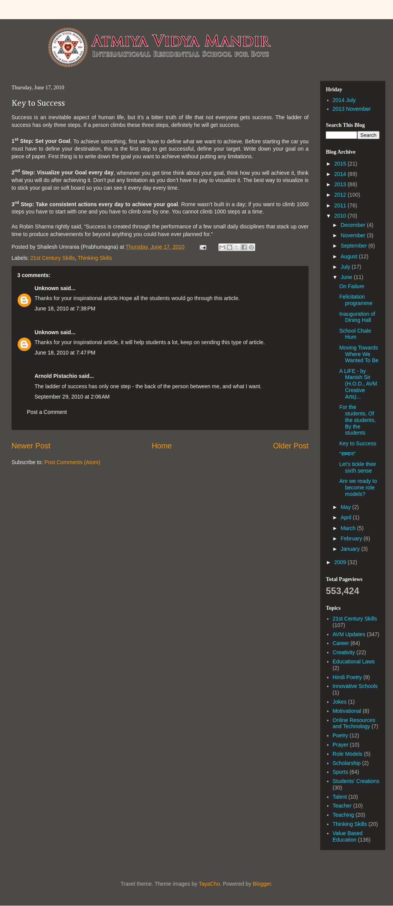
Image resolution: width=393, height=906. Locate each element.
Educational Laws (354, 661)
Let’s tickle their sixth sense (357, 467)
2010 (341, 216)
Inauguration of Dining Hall (357, 317)
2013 (341, 184)
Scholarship (347, 763)
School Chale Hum (355, 334)
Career (341, 643)
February (351, 538)
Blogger (262, 884)
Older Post (291, 446)
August (349, 256)
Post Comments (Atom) (72, 462)
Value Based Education (348, 836)
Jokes (340, 702)
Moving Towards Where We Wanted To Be (358, 354)
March (348, 528)
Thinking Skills (95, 258)
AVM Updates (349, 634)
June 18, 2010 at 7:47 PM (65, 353)
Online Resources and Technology (354, 723)
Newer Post (31, 446)
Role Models (348, 754)
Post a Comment (47, 412)
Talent (340, 797)
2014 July (344, 100)
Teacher (342, 806)
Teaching (343, 815)
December (353, 225)
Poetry (340, 735)
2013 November (352, 109)
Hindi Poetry (347, 677)
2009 (341, 562)
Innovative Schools (355, 686)
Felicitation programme (356, 300)
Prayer (340, 745)
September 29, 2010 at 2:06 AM (72, 397)
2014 (341, 174)
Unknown (47, 288)
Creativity (344, 652)
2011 (341, 205)
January (350, 549)
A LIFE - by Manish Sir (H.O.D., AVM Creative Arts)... (358, 384)
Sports (340, 772)
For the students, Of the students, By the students (357, 420)
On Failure (351, 286)
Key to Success (38, 103)
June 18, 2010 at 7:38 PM (65, 308)
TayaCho (209, 884)
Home (162, 446)
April (346, 517)
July (346, 267)
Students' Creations (356, 781)
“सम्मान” (347, 454)
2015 (341, 164)
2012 (341, 195)
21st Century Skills (52, 258)
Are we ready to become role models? (358, 487)
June (346, 277)
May (346, 507)
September (354, 246)
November (353, 235)
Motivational (347, 711)
